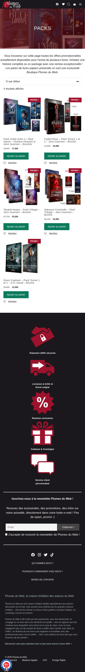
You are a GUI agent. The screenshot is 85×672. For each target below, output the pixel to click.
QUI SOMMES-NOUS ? (42, 563)
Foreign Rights (59, 660)
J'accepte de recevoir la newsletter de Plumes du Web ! (42, 534)
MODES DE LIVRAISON (42, 579)
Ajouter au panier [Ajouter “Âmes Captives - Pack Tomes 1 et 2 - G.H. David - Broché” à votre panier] (16, 294)
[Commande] (42, 81)
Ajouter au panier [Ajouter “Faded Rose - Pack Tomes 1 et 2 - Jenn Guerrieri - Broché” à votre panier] (57, 156)
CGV (45, 660)
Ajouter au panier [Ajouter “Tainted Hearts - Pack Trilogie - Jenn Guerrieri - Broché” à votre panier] (16, 226)
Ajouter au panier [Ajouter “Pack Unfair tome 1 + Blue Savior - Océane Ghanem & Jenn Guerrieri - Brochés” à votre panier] (16, 156)
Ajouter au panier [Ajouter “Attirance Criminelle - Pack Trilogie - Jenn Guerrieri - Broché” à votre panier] (57, 226)
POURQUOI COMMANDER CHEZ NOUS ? (42, 571)
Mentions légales (30, 660)
